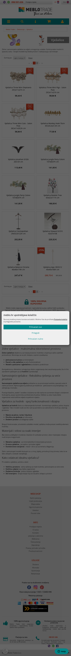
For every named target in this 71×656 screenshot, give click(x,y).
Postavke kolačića (60, 319)
